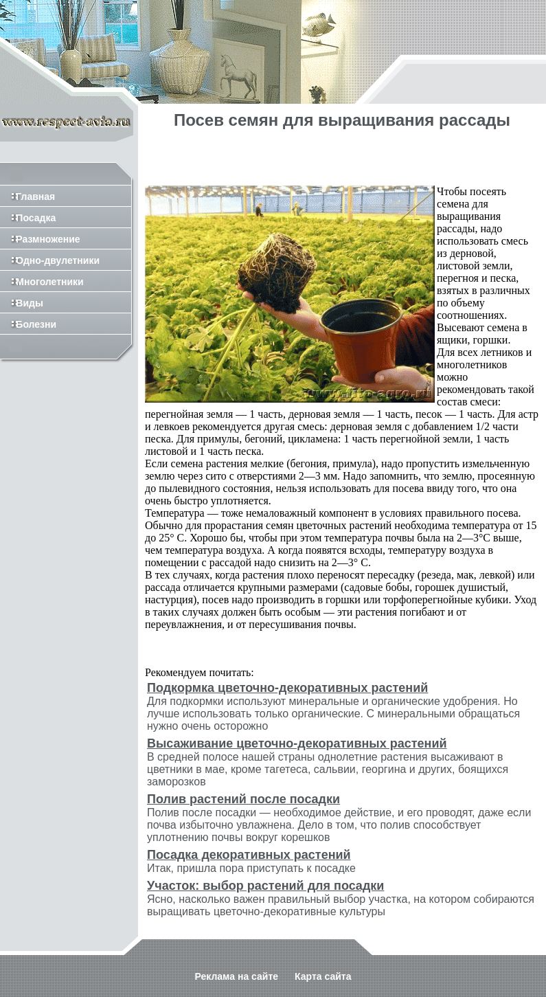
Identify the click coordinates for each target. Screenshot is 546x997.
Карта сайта (323, 964)
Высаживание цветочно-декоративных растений (297, 743)
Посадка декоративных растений (249, 855)
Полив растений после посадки (243, 799)
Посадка (28, 217)
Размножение (40, 239)
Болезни (28, 324)
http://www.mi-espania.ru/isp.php (107, 991)
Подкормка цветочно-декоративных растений (287, 688)
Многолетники (42, 281)
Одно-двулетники (50, 260)
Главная (27, 196)
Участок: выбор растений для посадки (265, 886)
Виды (21, 303)
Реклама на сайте (236, 964)
